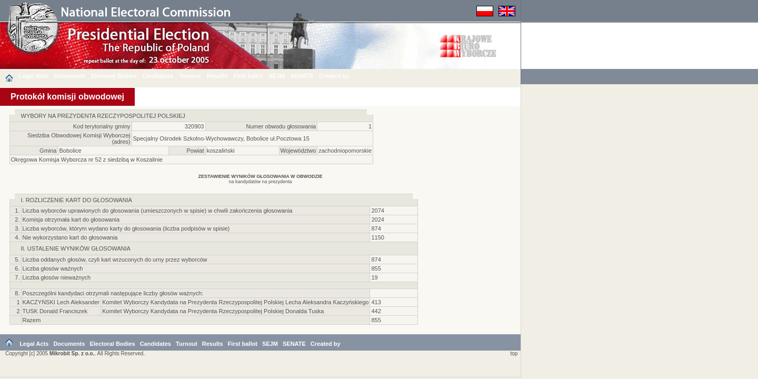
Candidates (157, 76)
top (512, 355)
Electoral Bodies (113, 76)
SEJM (276, 76)
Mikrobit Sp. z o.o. (72, 355)
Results (216, 76)
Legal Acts (33, 76)
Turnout (190, 76)
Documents (69, 76)
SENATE (301, 76)
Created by (334, 76)
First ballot (248, 76)
